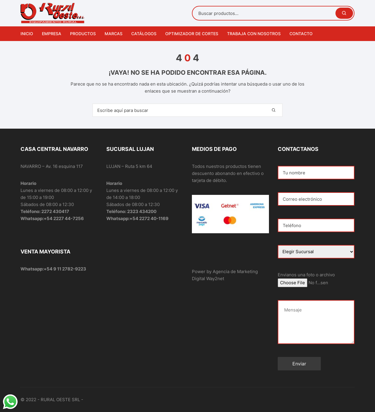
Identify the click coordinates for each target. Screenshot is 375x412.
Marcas (113, 33)
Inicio (27, 33)
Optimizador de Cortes (191, 33)
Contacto (301, 33)
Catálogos (143, 33)
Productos (83, 33)
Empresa (51, 33)
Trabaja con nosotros (254, 33)
